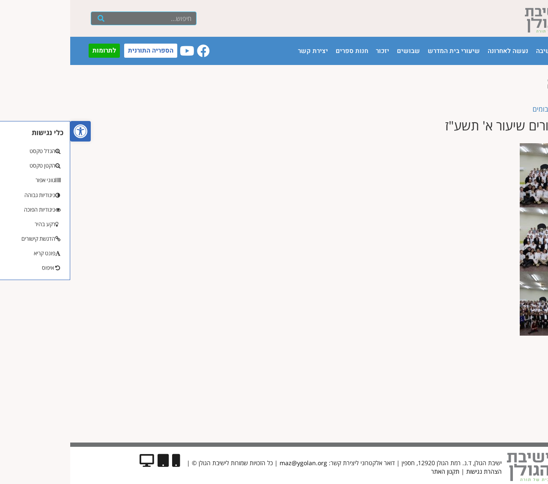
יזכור (312, 51)
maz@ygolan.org (233, 463)
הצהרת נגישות (414, 471)
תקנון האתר (375, 471)
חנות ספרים (281, 51)
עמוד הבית (509, 51)
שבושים (338, 51)
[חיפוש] (30, 18)
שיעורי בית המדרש (383, 51)
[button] (10, 131)
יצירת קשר (243, 51)
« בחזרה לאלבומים (488, 109)
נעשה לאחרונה (437, 51)
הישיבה (476, 51)
